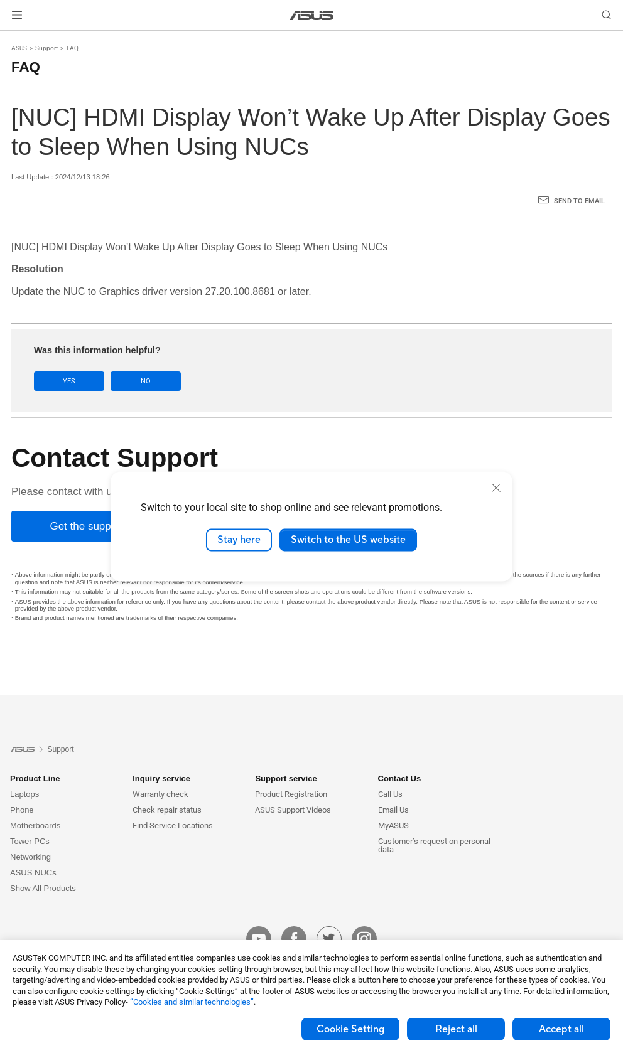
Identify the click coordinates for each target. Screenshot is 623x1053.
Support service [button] (286, 778)
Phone (22, 810)
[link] (312, 15)
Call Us (390, 794)
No (146, 381)
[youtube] (258, 938)
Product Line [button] (35, 778)
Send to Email (579, 201)
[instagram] (364, 938)
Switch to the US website (348, 539)
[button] (17, 15)
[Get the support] (86, 526)
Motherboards (35, 825)
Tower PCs (30, 841)
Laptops (24, 794)
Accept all (561, 1029)
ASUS (19, 48)
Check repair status (167, 810)
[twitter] (329, 938)
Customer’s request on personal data (434, 845)
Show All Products (43, 888)
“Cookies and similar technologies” (192, 1002)
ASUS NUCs (33, 873)
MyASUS (393, 825)
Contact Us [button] (399, 778)
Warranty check (160, 794)
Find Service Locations (173, 825)
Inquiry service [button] (161, 778)
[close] (496, 488)
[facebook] (293, 938)
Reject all (456, 1029)
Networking (30, 857)
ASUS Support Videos (293, 810)
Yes (69, 381)
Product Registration (291, 794)
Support (46, 48)
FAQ (73, 48)
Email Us (393, 810)
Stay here (239, 539)
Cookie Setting (350, 1029)
